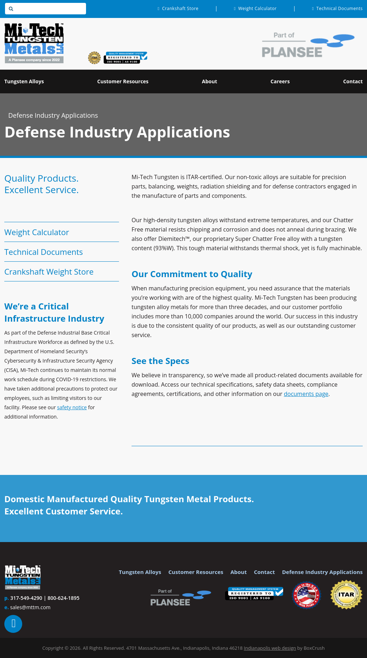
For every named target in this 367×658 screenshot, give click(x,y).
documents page (306, 394)
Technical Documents (43, 251)
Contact (264, 571)
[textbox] (45, 8)
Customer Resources (195, 571)
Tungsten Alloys (140, 571)
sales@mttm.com (30, 607)
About (238, 571)
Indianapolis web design (270, 648)
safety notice (72, 407)
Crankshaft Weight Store (49, 271)
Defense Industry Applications (53, 115)
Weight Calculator (36, 232)
